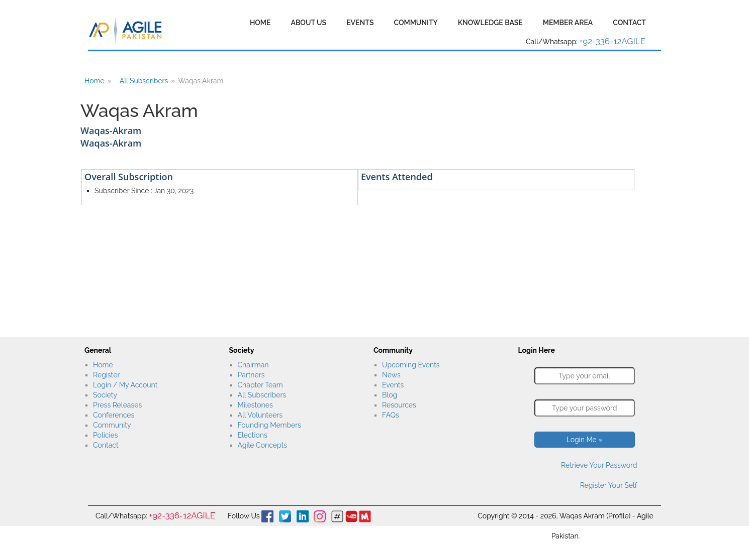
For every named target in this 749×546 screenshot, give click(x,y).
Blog (389, 395)
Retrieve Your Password (599, 465)
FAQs (390, 415)
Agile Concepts (262, 445)
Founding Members (270, 425)
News (391, 375)
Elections (252, 435)
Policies (105, 435)
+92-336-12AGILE (612, 41)
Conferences (113, 415)
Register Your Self (608, 485)
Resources (399, 405)
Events (359, 23)
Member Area (568, 23)
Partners (251, 375)
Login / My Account (125, 385)
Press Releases (117, 405)
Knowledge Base (490, 23)
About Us (308, 23)
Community (415, 23)
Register (106, 375)
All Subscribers (144, 81)
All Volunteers (260, 415)
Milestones (255, 405)
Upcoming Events (411, 365)
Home (260, 23)
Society (105, 395)
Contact (629, 23)
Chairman (253, 365)
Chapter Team (260, 385)
